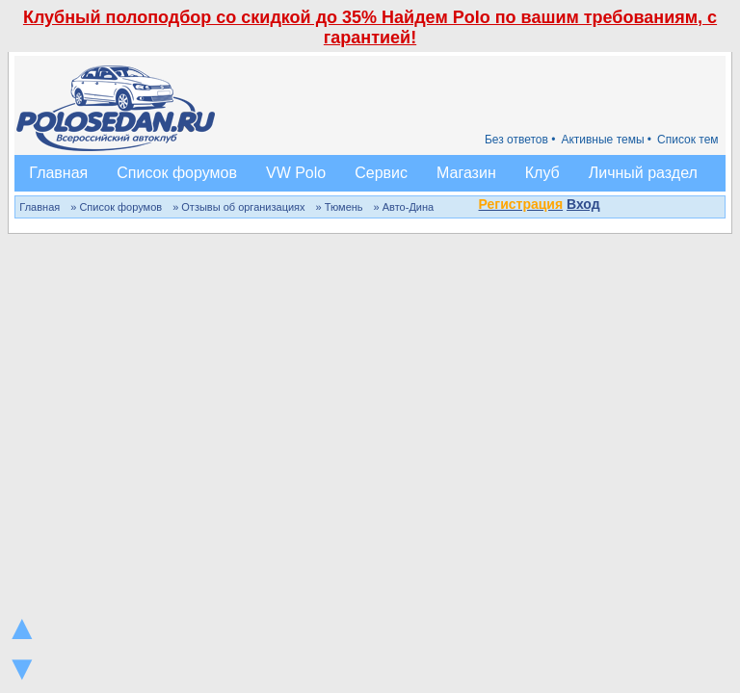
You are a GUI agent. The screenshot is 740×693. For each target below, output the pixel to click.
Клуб (542, 173)
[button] (611, 206)
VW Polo (296, 173)
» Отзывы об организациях (238, 207)
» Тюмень (339, 207)
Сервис (381, 173)
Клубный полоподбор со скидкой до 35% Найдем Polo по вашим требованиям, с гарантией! (370, 27)
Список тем (688, 139)
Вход (583, 204)
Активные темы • (606, 139)
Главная (58, 173)
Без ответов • (520, 139)
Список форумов (177, 173)
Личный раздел (643, 173)
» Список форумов (116, 207)
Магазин (466, 173)
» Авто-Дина (404, 207)
